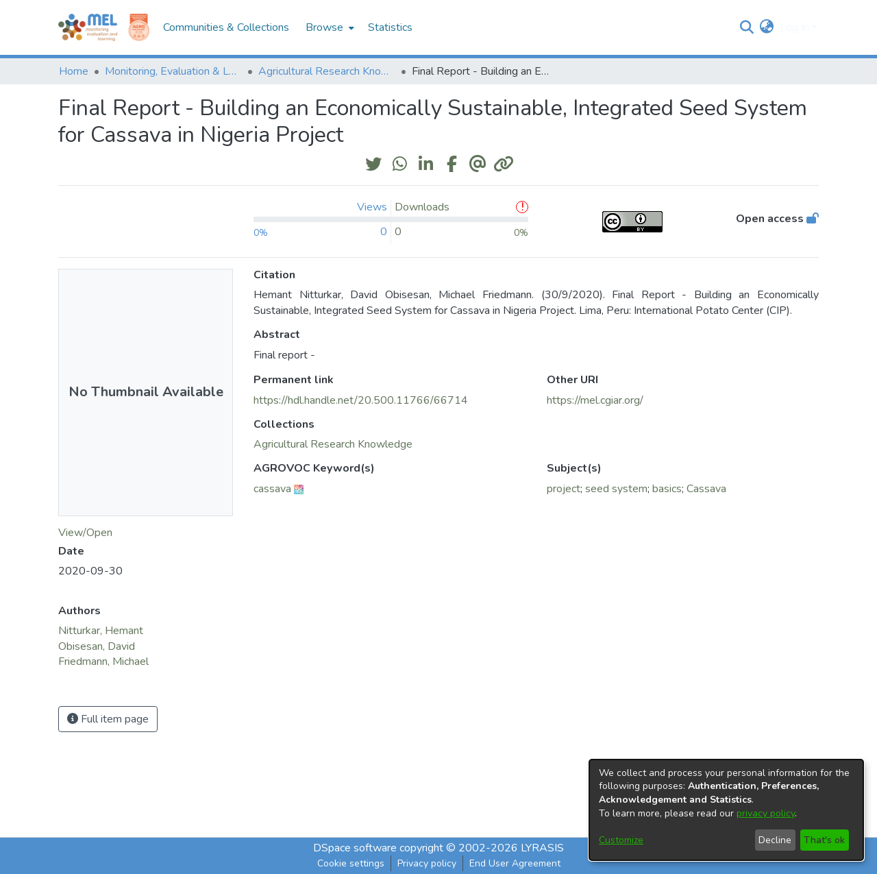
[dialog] (726, 810)
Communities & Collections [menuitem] (226, 27)
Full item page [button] (108, 719)
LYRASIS (542, 847)
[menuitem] (328, 27)
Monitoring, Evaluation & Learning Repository (173, 71)
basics (667, 488)
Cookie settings (350, 863)
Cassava (706, 488)
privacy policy (766, 813)
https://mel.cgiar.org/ (595, 400)
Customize (621, 840)
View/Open (85, 532)
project (563, 488)
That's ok (824, 840)
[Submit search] (747, 27)
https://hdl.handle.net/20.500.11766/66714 (361, 400)
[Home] (87, 27)
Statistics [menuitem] (390, 27)
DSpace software (355, 847)
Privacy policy (426, 863)
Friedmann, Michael (103, 661)
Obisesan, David (96, 646)
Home (73, 71)
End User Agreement (514, 863)
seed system (616, 488)
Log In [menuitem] (794, 27)
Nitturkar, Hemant (100, 630)
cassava (272, 488)
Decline (774, 840)
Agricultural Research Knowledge (326, 71)
